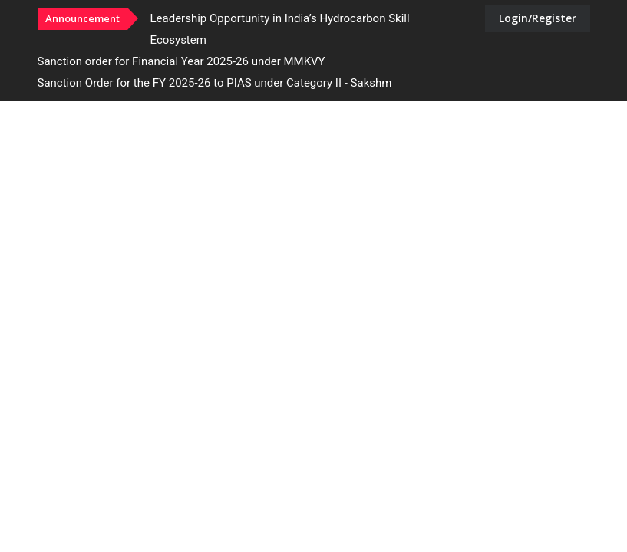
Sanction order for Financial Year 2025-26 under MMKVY (181, 61)
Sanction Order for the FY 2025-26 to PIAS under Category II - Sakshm (215, 83)
